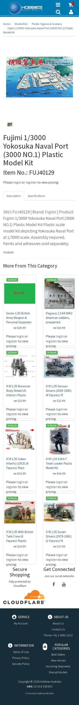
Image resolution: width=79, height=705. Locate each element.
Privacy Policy (20, 658)
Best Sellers (58, 654)
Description (14, 196)
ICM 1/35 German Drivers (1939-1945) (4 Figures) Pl (58, 390)
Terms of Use (21, 652)
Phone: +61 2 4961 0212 (58, 635)
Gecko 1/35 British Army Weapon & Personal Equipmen (18, 317)
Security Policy (20, 664)
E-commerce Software (35, 693)
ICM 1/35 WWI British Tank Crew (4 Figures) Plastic (19, 536)
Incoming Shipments (58, 666)
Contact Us (58, 629)
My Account (21, 623)
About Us (58, 623)
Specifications (36, 196)
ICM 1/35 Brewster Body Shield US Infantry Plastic (18, 390)
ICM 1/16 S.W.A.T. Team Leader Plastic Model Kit (59, 463)
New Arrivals (58, 660)
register (31, 182)
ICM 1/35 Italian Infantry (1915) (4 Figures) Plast (17, 463)
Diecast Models (58, 672)
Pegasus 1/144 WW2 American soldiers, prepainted (59, 317)
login (17, 182)
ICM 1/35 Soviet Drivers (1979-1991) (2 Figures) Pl (59, 536)
